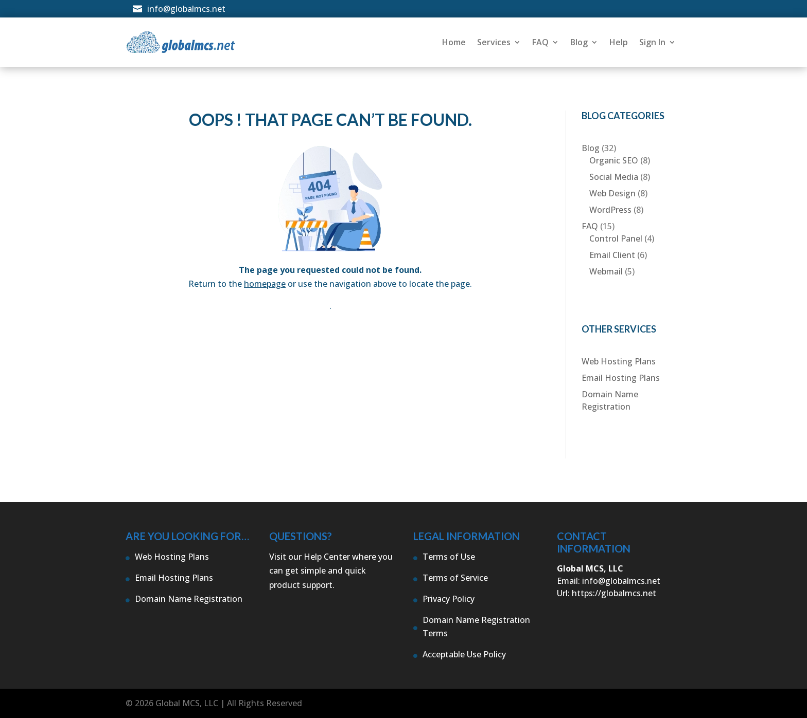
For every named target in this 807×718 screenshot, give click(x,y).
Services (494, 42)
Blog (579, 42)
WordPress (610, 209)
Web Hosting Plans (619, 361)
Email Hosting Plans (621, 377)
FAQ (540, 42)
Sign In (652, 42)
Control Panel (615, 238)
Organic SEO (613, 160)
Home (454, 42)
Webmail (606, 271)
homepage (265, 283)
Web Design (612, 193)
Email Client (612, 255)
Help (618, 42)
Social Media (613, 176)
